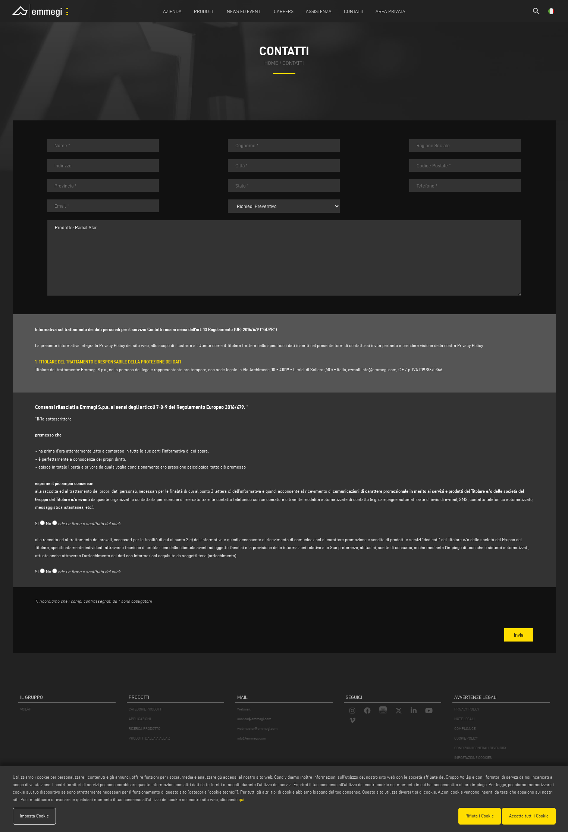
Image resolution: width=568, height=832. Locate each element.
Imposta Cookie (34, 815)
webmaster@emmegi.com (257, 729)
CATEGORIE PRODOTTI (145, 709)
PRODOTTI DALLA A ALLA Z (149, 738)
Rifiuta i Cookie (479, 815)
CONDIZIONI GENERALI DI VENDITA (480, 748)
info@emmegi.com (378, 369)
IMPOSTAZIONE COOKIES (473, 758)
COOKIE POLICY (466, 738)
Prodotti (204, 11)
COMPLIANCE (465, 729)
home (271, 63)
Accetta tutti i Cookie (529, 815)
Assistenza (319, 11)
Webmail (244, 709)
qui (241, 799)
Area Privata (390, 11)
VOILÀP (25, 709)
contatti (293, 63)
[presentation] (91, 624)
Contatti (353, 11)
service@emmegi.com (254, 719)
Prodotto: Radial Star (284, 258)
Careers (284, 11)
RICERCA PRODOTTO (144, 729)
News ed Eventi (244, 11)
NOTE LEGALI (464, 719)
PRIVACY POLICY (467, 709)
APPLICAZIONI (140, 719)
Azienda (172, 11)
